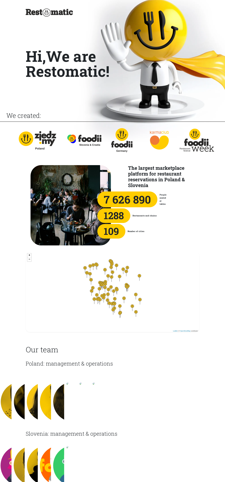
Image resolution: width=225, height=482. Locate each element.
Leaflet (175, 331)
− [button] (29, 259)
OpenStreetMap (185, 331)
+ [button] (29, 255)
